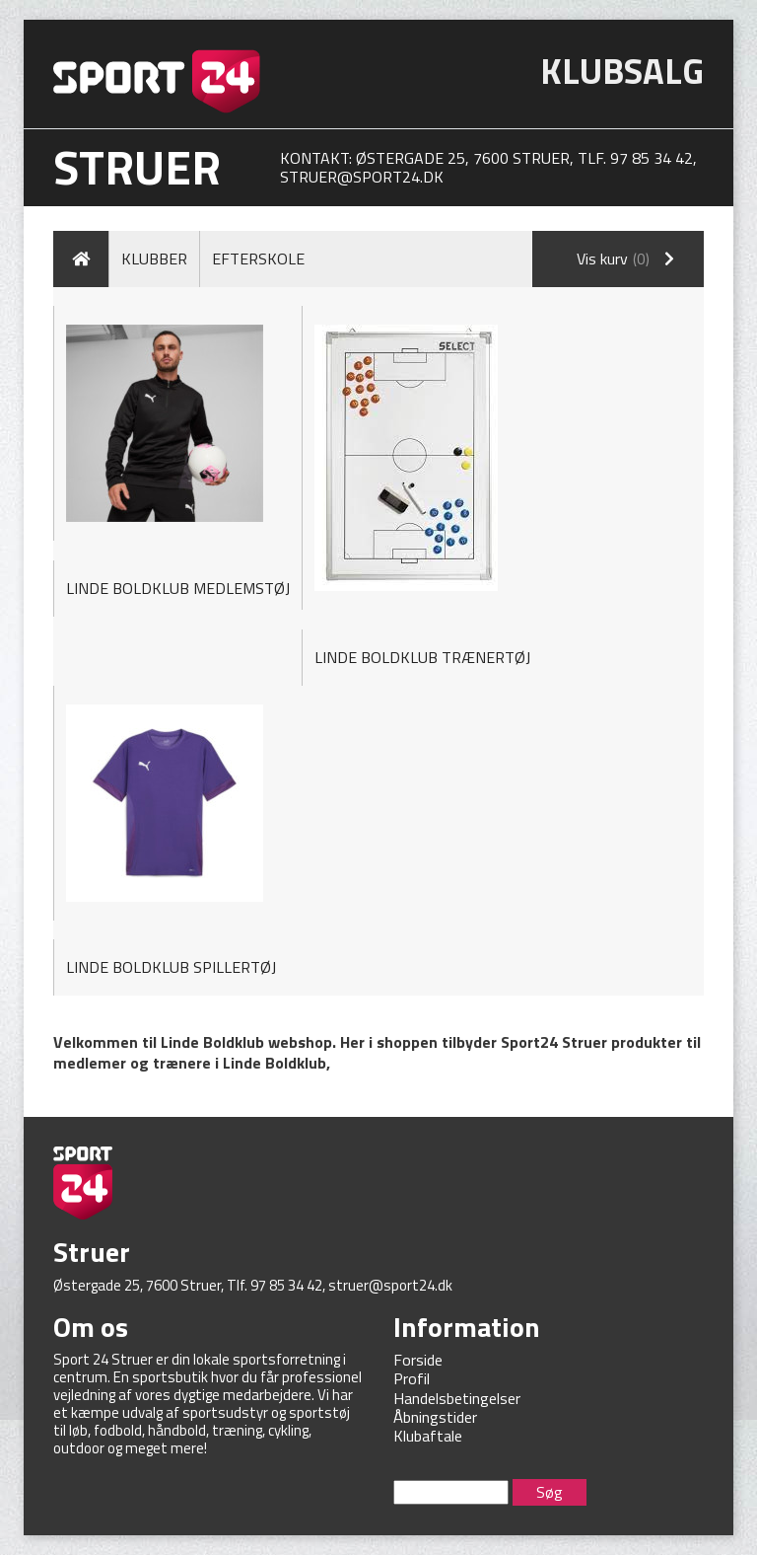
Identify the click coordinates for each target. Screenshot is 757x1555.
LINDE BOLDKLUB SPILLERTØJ (171, 967)
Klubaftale (427, 1435)
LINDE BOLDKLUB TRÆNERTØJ (422, 657)
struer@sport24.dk (362, 176)
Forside (418, 1359)
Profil (411, 1378)
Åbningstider (435, 1417)
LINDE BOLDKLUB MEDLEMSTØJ (178, 588)
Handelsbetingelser (456, 1398)
